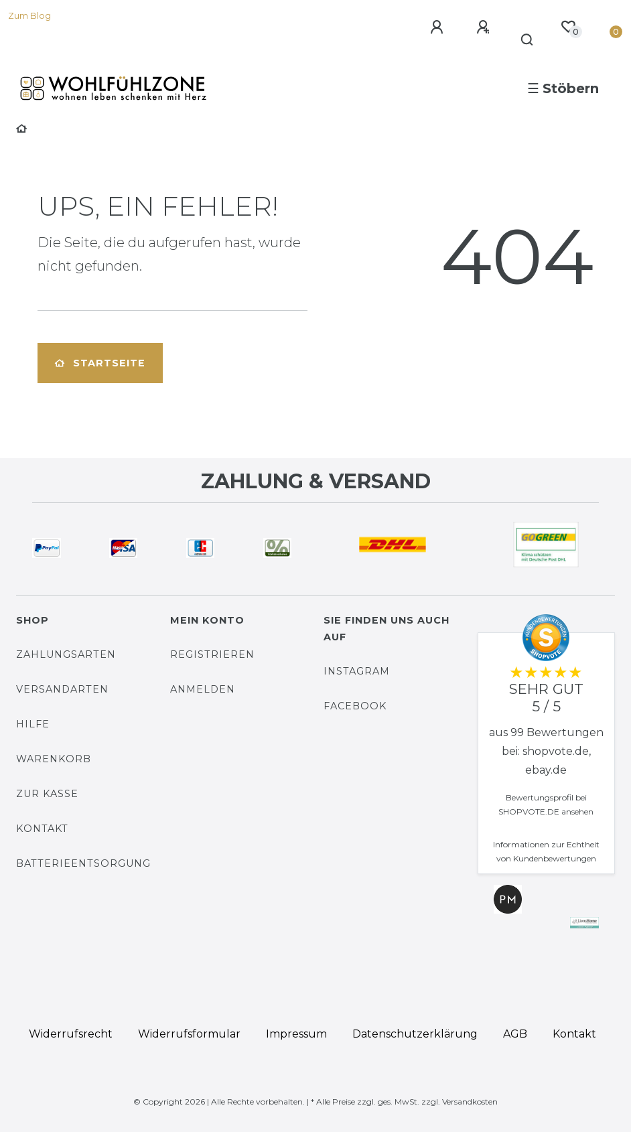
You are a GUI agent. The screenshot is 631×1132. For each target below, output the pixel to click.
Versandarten (62, 689)
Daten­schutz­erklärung (415, 1034)
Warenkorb (53, 759)
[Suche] (527, 40)
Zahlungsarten (66, 654)
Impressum (296, 1034)
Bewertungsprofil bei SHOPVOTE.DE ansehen (545, 804)
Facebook (355, 706)
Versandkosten (470, 1101)
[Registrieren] (485, 27)
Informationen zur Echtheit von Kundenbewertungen (546, 851)
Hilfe (33, 724)
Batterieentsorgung (83, 863)
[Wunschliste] (568, 27)
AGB (515, 1034)
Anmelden (202, 689)
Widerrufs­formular (189, 1034)
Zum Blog (29, 16)
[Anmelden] (439, 27)
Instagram (357, 671)
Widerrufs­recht (71, 1034)
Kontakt (42, 829)
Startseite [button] (100, 363)
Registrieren (212, 654)
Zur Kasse (47, 794)
